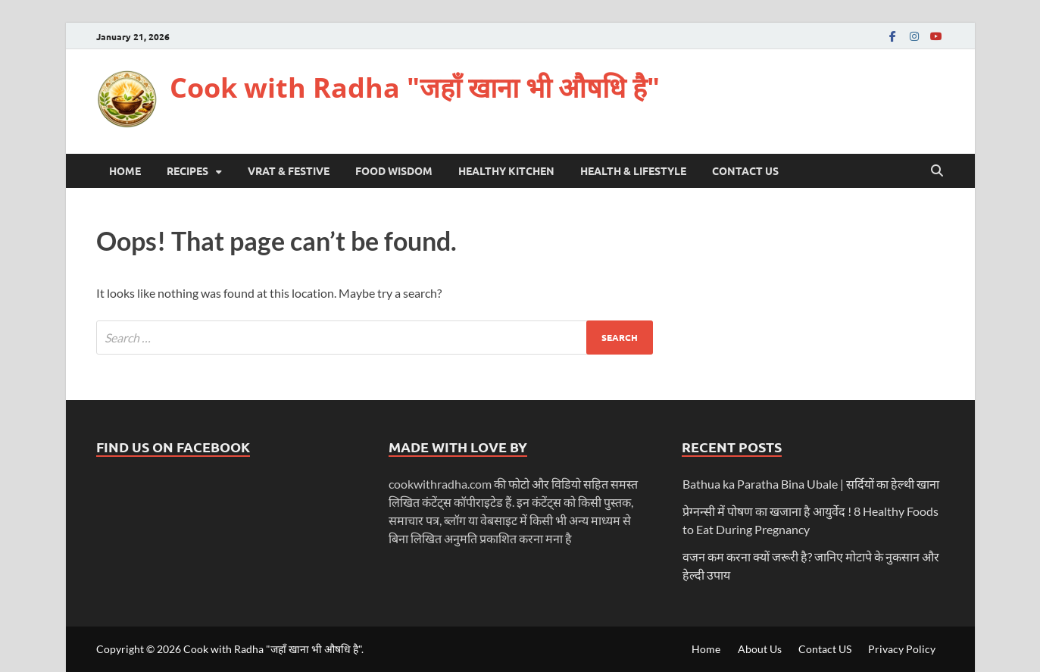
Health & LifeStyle (633, 170)
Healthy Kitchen (506, 170)
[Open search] (937, 171)
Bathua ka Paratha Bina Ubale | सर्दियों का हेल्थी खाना (810, 484)
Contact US (745, 170)
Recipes (187, 170)
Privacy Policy (901, 648)
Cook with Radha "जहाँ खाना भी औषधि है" (415, 87)
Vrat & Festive (288, 170)
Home (125, 170)
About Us (760, 648)
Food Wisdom (394, 170)
